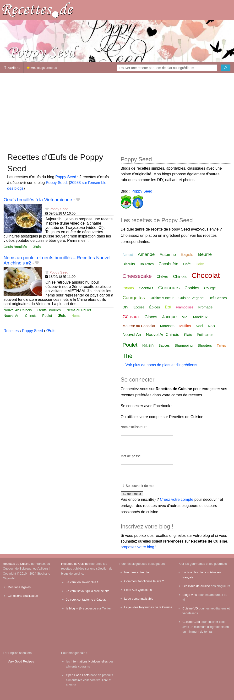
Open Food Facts (78, 675)
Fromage (205, 307)
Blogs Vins (189, 595)
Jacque (169, 316)
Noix (211, 326)
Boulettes (147, 264)
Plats (188, 335)
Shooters (205, 345)
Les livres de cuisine (196, 586)
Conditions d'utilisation (23, 596)
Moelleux (200, 317)
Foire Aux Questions (138, 590)
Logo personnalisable (138, 598)
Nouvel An (11, 316)
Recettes (12, 67)
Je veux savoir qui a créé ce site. (88, 591)
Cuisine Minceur (162, 298)
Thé (127, 356)
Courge (210, 288)
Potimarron (205, 335)
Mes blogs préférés (42, 68)
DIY (126, 307)
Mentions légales (19, 587)
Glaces (151, 317)
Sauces (164, 345)
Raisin (147, 345)
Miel (185, 317)
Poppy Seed (65, 177)
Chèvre (162, 277)
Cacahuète (168, 264)
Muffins (185, 326)
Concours (169, 287)
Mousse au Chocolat (139, 326)
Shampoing (183, 345)
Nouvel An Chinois (18, 310)
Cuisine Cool (191, 622)
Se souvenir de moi (140, 486)
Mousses (167, 326)
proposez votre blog (137, 547)
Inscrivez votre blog (137, 572)
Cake (200, 264)
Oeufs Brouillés (15, 247)
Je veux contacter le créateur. (86, 599)
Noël (199, 326)
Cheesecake (137, 276)
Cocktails (146, 288)
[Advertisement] (117, 110)
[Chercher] (225, 68)
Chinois (31, 316)
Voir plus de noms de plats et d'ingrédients (161, 365)
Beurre (205, 254)
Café (187, 264)
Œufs (37, 247)
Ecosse (138, 307)
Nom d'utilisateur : (134, 427)
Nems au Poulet (78, 310)
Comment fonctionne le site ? (144, 581)
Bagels (187, 254)
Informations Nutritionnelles (89, 661)
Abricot (128, 255)
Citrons (128, 288)
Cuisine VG (190, 608)
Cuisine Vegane (191, 298)
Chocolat (205, 275)
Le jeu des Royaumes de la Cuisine (148, 607)
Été (168, 307)
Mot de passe (131, 456)
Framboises (184, 307)
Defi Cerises (217, 298)
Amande (146, 254)
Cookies (192, 288)
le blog (70, 608)
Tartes (221, 345)
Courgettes (134, 297)
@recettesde (87, 608)
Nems (76, 316)
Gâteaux (131, 316)
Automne (168, 254)
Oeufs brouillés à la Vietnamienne (38, 199)
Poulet (47, 316)
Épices (154, 307)
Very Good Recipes (21, 661)
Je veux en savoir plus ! (82, 582)
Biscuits (129, 264)
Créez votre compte (176, 499)
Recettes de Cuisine (16, 563)
